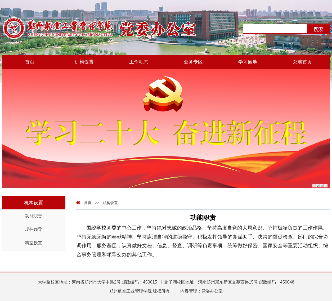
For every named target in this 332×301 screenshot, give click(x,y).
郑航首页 (302, 62)
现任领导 (33, 229)
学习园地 (247, 62)
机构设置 (84, 62)
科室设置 (33, 243)
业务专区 (193, 62)
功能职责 (33, 216)
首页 (29, 62)
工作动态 (138, 62)
